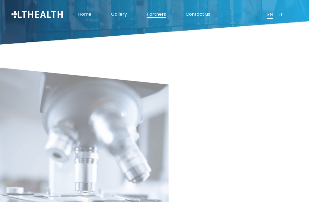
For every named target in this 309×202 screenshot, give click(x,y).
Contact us (198, 14)
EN (270, 14)
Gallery (119, 14)
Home (84, 14)
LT (280, 14)
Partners (156, 14)
